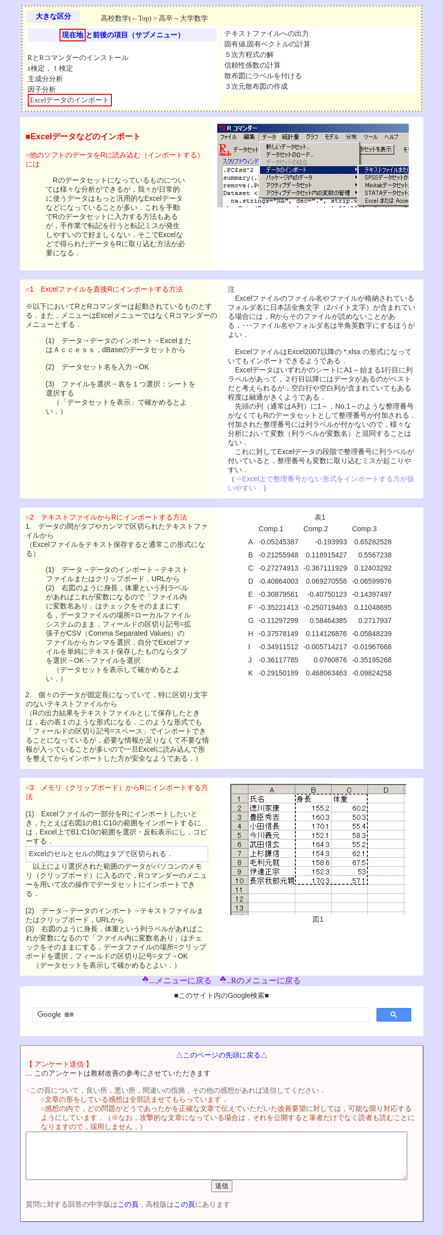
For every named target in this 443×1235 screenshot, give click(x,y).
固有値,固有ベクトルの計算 (267, 44)
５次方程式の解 (249, 55)
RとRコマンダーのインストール (78, 58)
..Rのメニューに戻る (260, 980)
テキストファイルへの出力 (266, 33)
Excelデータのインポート (70, 100)
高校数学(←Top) (126, 18)
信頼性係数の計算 (252, 65)
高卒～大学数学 (183, 18)
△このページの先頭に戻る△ (224, 1055)
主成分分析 (45, 79)
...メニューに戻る (177, 980)
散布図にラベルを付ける (263, 76)
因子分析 (42, 89)
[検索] (199, 1015)
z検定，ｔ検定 (50, 68)
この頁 (111, 1213)
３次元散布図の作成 (256, 86)
